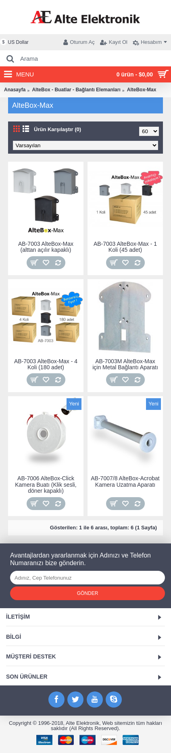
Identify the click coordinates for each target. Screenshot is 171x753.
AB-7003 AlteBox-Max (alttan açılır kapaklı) (45, 247)
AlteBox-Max (141, 90)
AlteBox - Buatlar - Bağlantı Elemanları (76, 90)
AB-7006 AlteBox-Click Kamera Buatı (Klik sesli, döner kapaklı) (46, 484)
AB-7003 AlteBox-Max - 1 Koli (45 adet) (125, 247)
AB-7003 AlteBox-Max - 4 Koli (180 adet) (45, 364)
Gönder (87, 593)
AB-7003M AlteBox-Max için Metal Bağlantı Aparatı (125, 364)
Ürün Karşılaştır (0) (57, 129)
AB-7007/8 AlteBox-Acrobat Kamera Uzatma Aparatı (125, 481)
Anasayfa (14, 90)
